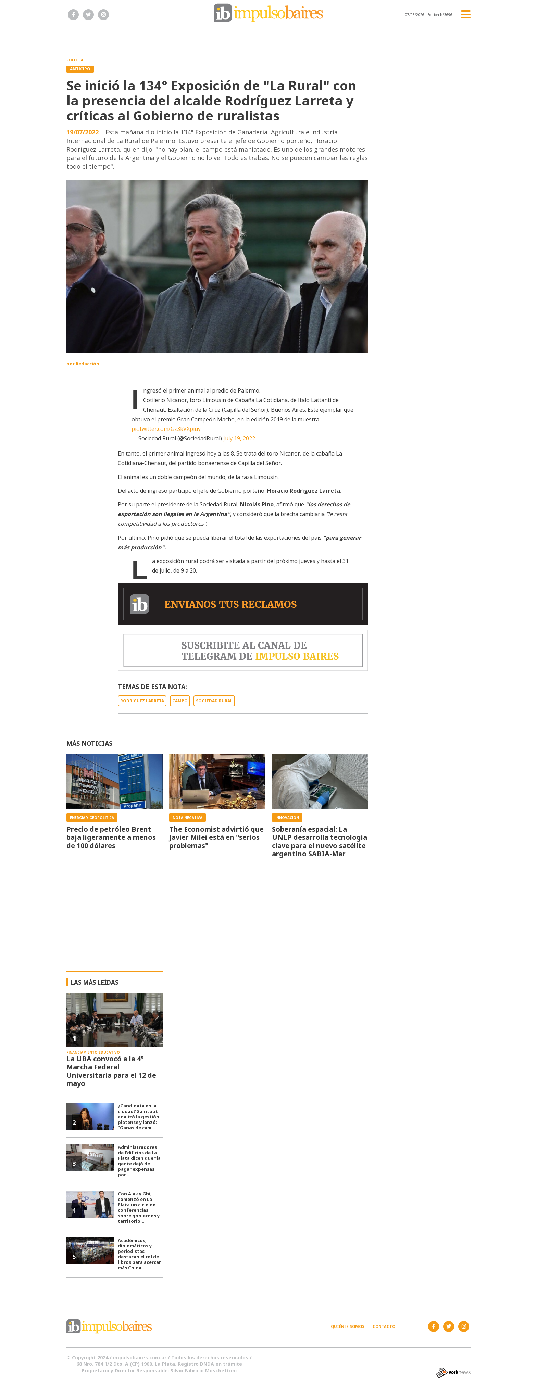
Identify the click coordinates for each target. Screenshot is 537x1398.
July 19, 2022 (239, 438)
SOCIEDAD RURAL (214, 701)
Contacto (384, 1326)
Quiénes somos (347, 1326)
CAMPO (180, 701)
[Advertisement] (268, 919)
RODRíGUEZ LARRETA (142, 701)
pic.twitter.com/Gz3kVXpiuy (166, 429)
